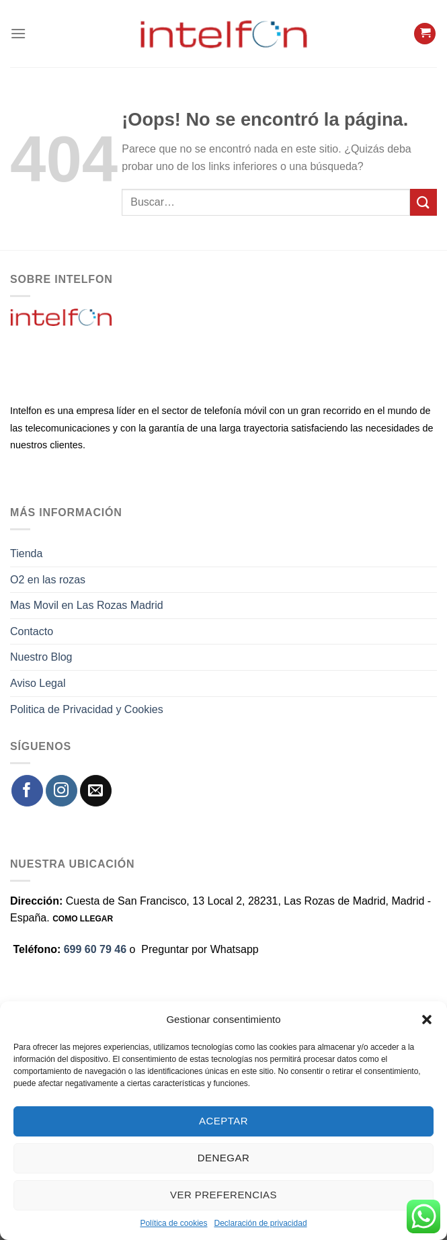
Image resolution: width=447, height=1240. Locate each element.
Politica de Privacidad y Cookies (86, 709)
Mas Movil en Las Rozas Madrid (86, 605)
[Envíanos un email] (96, 791)
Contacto (31, 631)
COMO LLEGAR (82, 918)
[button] (427, 1019)
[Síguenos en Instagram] (61, 791)
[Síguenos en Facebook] (27, 791)
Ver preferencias (223, 1194)
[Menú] (18, 33)
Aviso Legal (37, 683)
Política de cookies (173, 1223)
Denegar (223, 1157)
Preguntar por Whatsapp (199, 949)
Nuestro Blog (41, 657)
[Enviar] (423, 202)
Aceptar (223, 1120)
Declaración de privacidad (260, 1223)
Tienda (26, 553)
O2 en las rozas (47, 579)
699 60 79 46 (95, 949)
